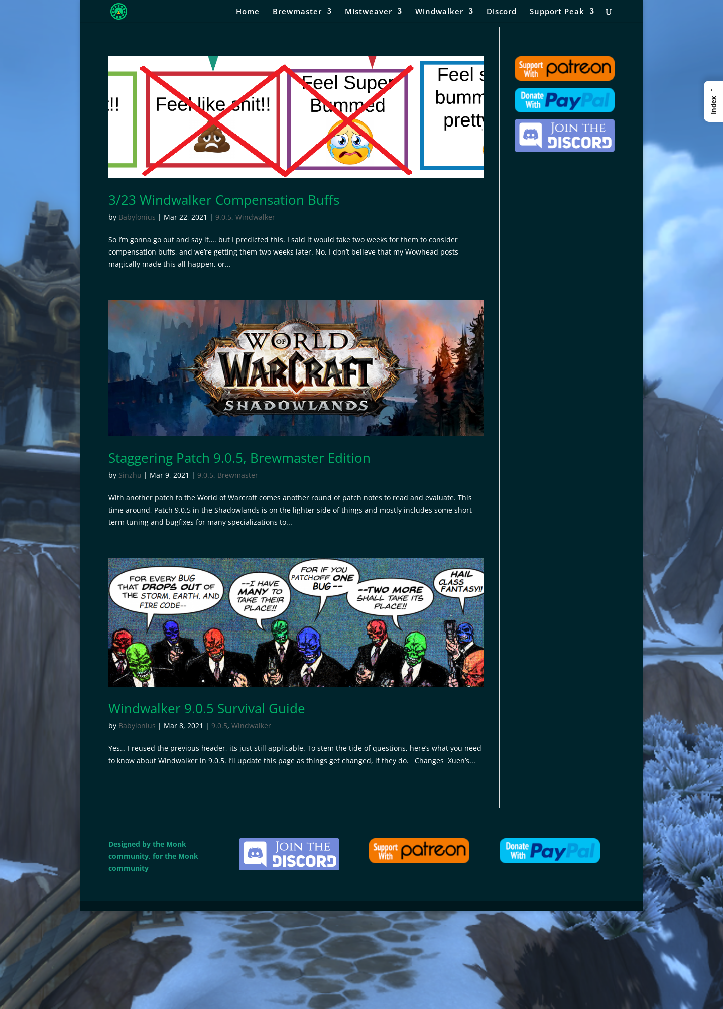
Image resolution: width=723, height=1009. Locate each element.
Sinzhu (130, 475)
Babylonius (137, 217)
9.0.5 (223, 217)
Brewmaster (297, 12)
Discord (502, 12)
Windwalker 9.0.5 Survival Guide (206, 708)
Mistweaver (368, 12)
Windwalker (439, 12)
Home (248, 12)
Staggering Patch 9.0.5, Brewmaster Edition (239, 458)
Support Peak (557, 12)
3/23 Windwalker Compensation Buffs (223, 200)
